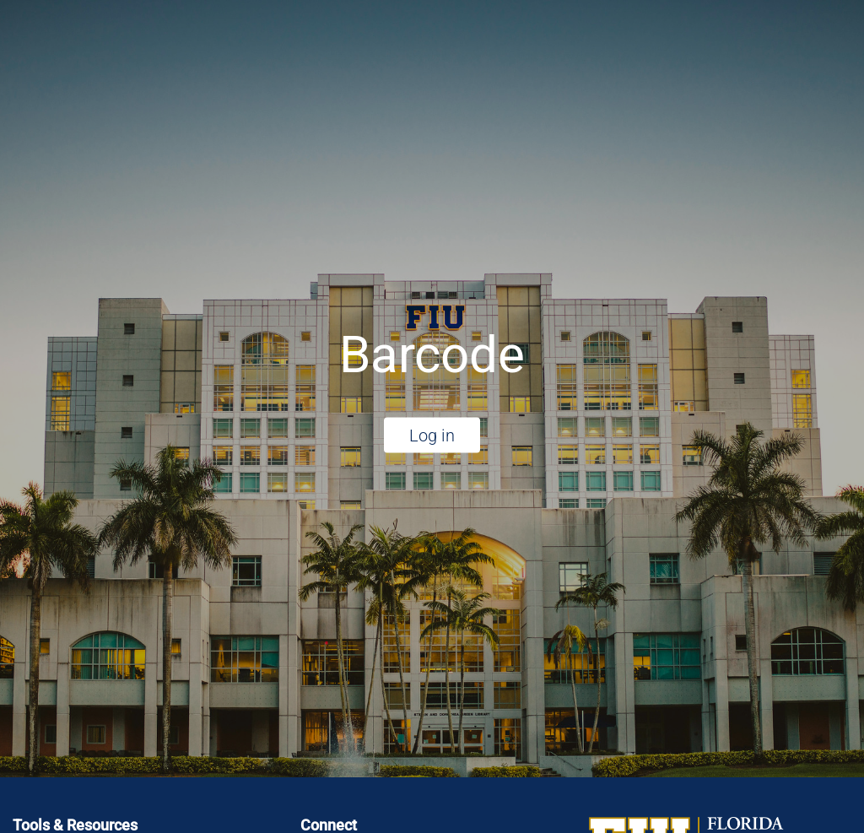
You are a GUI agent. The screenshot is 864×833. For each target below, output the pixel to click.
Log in (432, 435)
